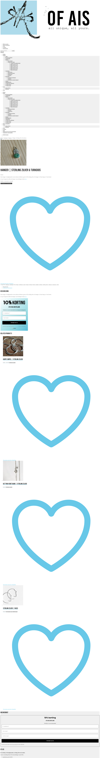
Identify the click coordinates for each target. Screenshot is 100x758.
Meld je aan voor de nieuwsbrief (9, 131)
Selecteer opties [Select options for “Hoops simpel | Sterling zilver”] (12, 362)
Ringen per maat (11, 62)
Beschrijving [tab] (5, 286)
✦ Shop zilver (8, 84)
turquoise (54, 284)
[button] (1, 139)
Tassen (6, 81)
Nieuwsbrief (5, 48)
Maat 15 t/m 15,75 (14, 64)
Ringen (6, 59)
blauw (17, 284)
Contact (4, 47)
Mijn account (5, 44)
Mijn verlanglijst (6, 45)
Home (4, 54)
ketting (30, 284)
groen (24, 284)
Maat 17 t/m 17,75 (14, 66)
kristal (34, 284)
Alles (6, 56)
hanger (27, 284)
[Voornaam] (14, 318)
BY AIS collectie (8, 57)
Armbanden (7, 58)
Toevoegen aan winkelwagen (6, 183)
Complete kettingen (12, 77)
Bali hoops (10, 72)
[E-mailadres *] (14, 313)
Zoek (13, 50)
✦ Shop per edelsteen (9, 83)
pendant (37, 284)
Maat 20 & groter (13, 69)
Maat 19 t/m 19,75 (14, 68)
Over (4, 86)
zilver (58, 284)
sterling (40, 284)
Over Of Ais (7, 87)
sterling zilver (45, 284)
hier (25, 179)
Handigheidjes (8, 82)
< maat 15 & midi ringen (15, 63)
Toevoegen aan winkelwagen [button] (11, 611)
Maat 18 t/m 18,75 (14, 67)
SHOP (4, 55)
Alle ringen (10, 60)
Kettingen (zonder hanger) (13, 79)
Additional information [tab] (7, 287)
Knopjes (9, 75)
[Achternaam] (50, 736)
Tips (4, 90)
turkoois (50, 284)
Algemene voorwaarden (8, 132)
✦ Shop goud (8, 85)
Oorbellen (7, 70)
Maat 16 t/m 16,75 (14, 65)
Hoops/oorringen (11, 73)
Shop (4, 93)
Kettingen (7, 76)
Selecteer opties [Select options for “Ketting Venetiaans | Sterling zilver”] (9, 487)
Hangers (9, 78)
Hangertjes (10, 74)
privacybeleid (16, 326)
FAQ (4, 46)
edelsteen (21, 284)
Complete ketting (11, 113)
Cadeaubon (7, 119)
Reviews (7, 89)
